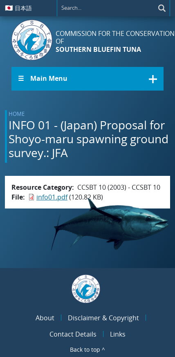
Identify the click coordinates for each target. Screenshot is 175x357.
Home (17, 114)
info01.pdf (51, 197)
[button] (87, 79)
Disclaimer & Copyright (103, 317)
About (45, 317)
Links (118, 334)
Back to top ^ (87, 349)
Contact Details (72, 334)
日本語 (18, 7)
